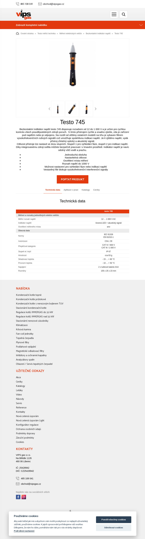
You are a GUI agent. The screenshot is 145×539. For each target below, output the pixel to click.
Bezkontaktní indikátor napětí (98, 33)
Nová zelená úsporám (27, 416)
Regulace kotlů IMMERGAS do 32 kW (34, 312)
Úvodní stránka (25, 33)
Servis (19, 403)
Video (19, 395)
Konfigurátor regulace (27, 425)
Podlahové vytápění (26, 347)
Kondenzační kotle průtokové (31, 299)
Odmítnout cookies (113, 527)
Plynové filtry (22, 342)
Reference (21, 407)
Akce (18, 377)
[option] (72, 64)
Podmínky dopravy (25, 433)
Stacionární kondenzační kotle (31, 308)
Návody (20, 399)
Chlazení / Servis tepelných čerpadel (34, 364)
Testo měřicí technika (46, 33)
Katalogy (86, 190)
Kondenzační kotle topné (28, 295)
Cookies (20, 442)
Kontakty (20, 412)
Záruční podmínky (25, 438)
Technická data (52, 190)
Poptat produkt (72, 179)
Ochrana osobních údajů (28, 429)
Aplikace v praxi (71, 190)
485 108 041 (26, 4)
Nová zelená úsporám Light (30, 420)
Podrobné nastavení (24, 531)
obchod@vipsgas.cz (53, 4)
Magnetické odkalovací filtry (30, 351)
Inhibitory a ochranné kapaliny (31, 355)
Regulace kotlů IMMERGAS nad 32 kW (35, 316)
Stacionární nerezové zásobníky (32, 321)
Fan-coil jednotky (24, 334)
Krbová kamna (23, 329)
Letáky (19, 390)
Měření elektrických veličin (70, 33)
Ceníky (96, 190)
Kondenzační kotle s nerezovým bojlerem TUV (39, 303)
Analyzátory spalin (25, 360)
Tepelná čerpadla (25, 338)
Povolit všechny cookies (113, 519)
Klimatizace (22, 325)
